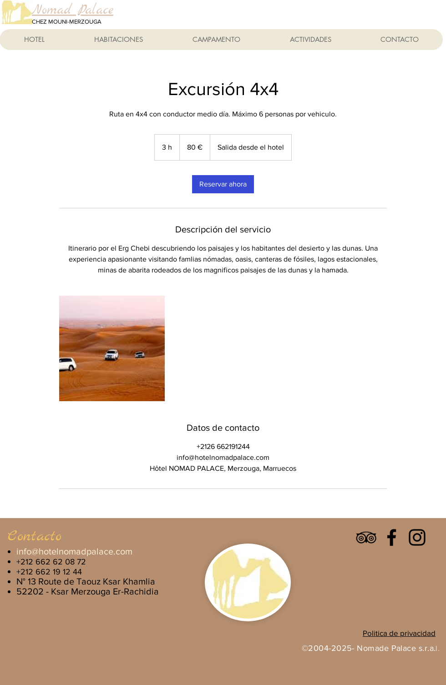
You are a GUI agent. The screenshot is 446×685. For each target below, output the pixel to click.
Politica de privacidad (399, 633)
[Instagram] (417, 537)
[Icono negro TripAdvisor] (366, 537)
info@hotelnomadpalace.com (74, 551)
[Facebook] (391, 537)
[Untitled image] (112, 348)
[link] (223, 184)
